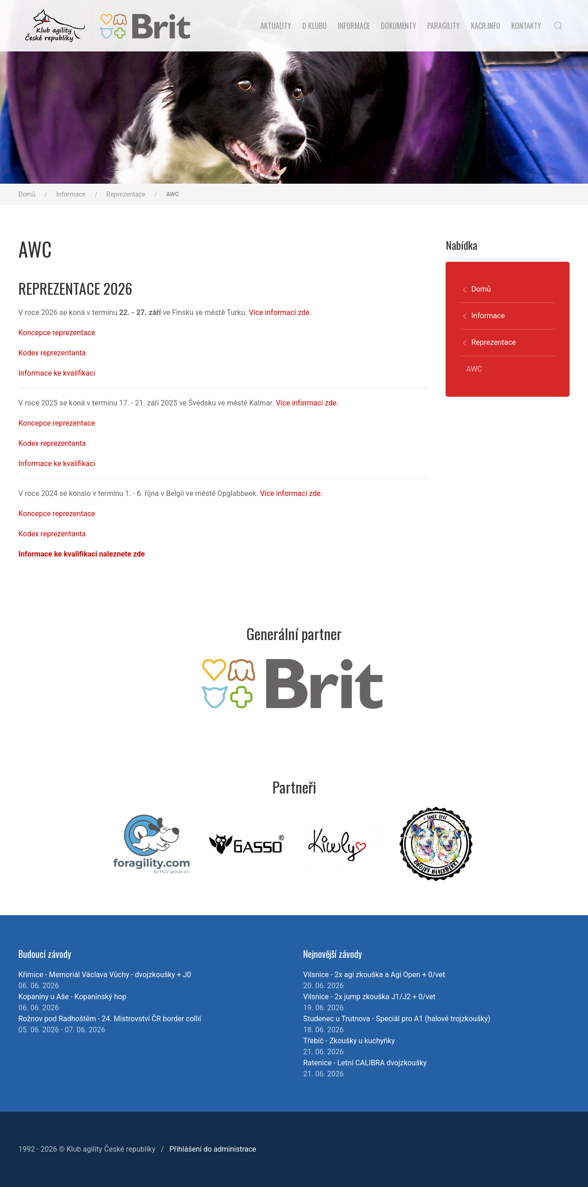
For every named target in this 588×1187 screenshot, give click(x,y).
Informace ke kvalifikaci (56, 373)
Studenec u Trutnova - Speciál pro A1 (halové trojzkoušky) (397, 1018)
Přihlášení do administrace (213, 1149)
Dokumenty (398, 25)
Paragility (443, 25)
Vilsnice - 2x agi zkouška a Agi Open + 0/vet (374, 974)
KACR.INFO (485, 25)
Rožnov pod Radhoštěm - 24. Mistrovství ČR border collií (109, 1018)
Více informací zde (290, 493)
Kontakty (526, 25)
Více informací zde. (280, 312)
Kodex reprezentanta (52, 353)
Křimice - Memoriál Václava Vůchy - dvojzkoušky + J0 (104, 974)
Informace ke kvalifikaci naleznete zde (81, 554)
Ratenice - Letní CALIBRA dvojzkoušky (365, 1062)
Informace (354, 25)
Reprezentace (126, 194)
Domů (26, 194)
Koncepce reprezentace (56, 332)
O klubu (314, 25)
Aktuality (275, 25)
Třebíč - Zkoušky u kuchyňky (349, 1040)
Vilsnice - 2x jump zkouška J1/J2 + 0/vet (369, 996)
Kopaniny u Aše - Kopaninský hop (72, 996)
